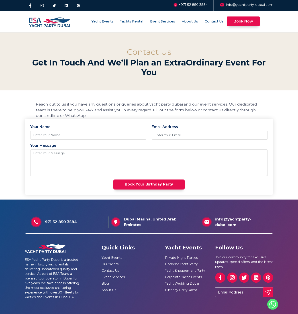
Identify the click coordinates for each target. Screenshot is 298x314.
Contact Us (214, 21)
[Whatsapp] (272, 304)
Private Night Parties (181, 258)
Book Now (243, 21)
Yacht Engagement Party (185, 271)
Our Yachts (110, 264)
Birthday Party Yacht (181, 290)
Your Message (43, 145)
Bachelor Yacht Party (181, 264)
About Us (190, 21)
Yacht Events (102, 21)
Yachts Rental (131, 21)
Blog (105, 283)
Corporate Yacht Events (183, 277)
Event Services (162, 21)
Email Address (165, 127)
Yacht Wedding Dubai (182, 283)
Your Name (40, 127)
